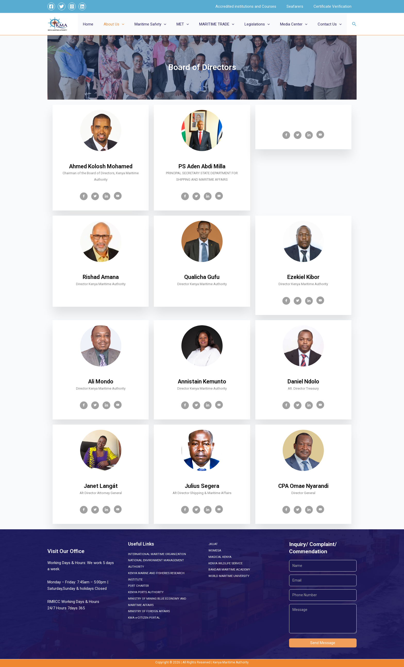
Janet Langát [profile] (101, 486)
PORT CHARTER (139, 585)
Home (107, 24)
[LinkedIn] (106, 196)
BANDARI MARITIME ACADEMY (230, 569)
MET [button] (194, 24)
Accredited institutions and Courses (252, 6)
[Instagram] (72, 6)
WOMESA (215, 550)
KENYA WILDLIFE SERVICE (226, 563)
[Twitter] (61, 6)
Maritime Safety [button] (164, 24)
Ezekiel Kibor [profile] (303, 277)
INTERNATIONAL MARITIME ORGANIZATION (158, 554)
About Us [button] (130, 24)
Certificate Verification (334, 6)
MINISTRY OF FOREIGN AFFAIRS (150, 611)
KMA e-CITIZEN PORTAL (145, 617)
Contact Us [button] (331, 24)
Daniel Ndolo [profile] (303, 382)
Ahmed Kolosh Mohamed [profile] (100, 166)
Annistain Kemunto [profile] (202, 382)
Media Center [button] (297, 24)
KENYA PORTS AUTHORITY (146, 592)
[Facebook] (51, 6)
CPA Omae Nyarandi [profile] (303, 486)
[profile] (101, 159)
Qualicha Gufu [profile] (202, 277)
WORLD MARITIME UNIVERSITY (230, 576)
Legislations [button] (263, 24)
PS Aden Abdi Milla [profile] (202, 166)
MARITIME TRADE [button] (225, 24)
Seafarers (298, 6)
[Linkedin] (82, 6)
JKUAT (213, 544)
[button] (138, 24)
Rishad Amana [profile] (101, 277)
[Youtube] (118, 196)
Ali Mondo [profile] (100, 382)
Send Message (322, 642)
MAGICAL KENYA (220, 557)
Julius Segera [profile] (202, 486)
